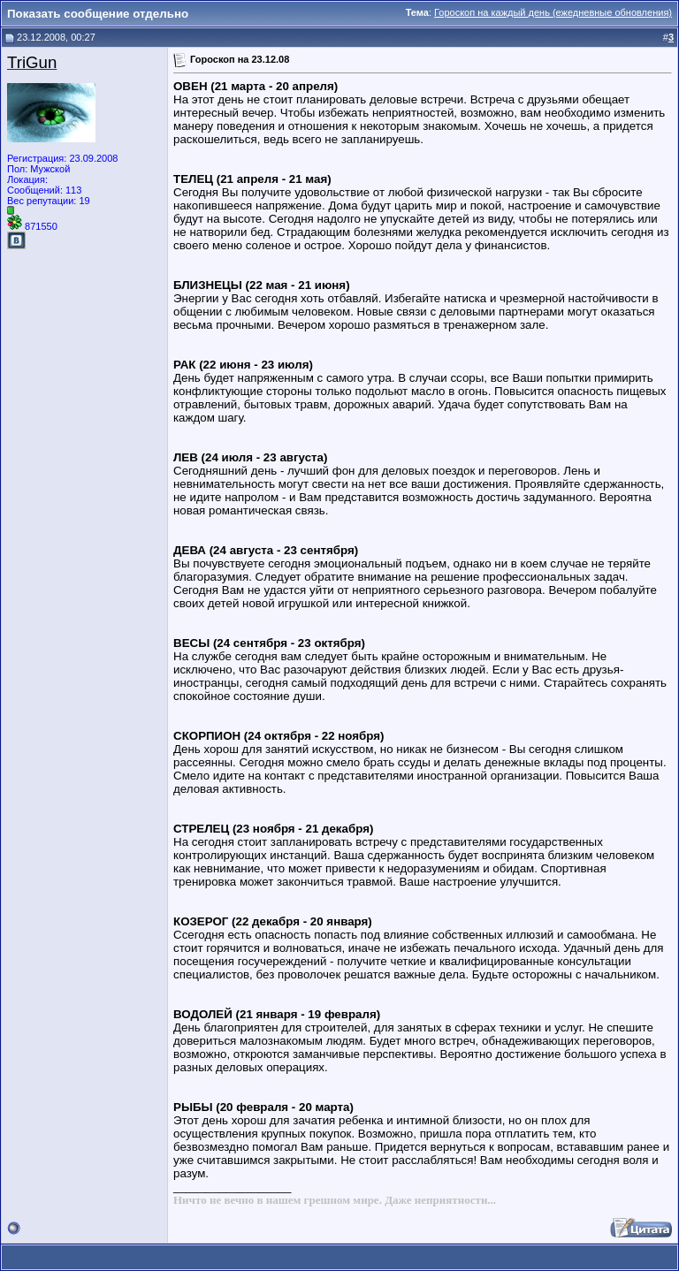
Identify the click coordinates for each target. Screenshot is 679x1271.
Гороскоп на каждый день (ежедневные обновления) (553, 12)
